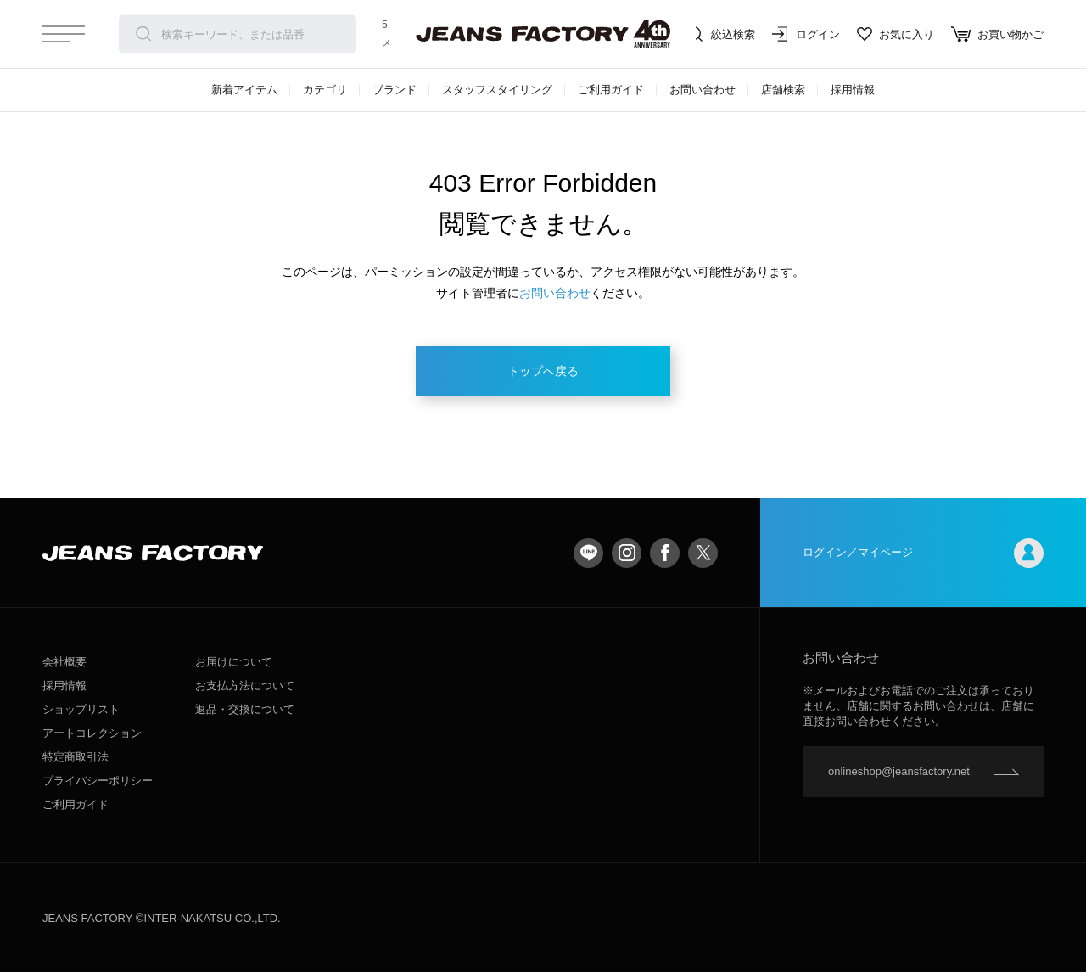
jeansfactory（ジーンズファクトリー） (543, 34)
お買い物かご (997, 34)
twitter (703, 553)
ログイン (806, 34)
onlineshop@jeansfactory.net (899, 771)
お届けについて (233, 661)
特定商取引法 (75, 756)
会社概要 (64, 661)
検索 (143, 34)
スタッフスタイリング (497, 89)
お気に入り (895, 34)
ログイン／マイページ (923, 553)
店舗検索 (783, 89)
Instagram (626, 553)
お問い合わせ (702, 89)
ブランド (394, 89)
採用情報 (853, 89)
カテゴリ (325, 89)
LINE (588, 553)
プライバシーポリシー (97, 780)
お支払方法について (244, 685)
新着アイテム (244, 89)
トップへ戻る (543, 371)
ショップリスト (81, 709)
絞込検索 (721, 34)
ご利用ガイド (611, 89)
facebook (665, 553)
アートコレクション (92, 733)
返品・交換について (244, 709)
